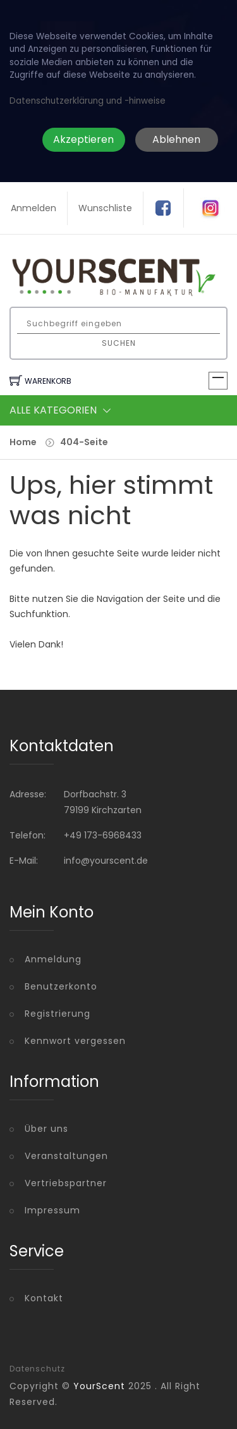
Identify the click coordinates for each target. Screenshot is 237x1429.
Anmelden (33, 208)
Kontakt (44, 1298)
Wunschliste (105, 208)
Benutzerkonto (61, 986)
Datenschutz (37, 1369)
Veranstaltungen (66, 1156)
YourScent (99, 1386)
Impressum (52, 1210)
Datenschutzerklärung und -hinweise (87, 101)
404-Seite (84, 442)
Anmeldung (53, 959)
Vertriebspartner (66, 1183)
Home (23, 442)
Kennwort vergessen (75, 1040)
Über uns (46, 1128)
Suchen (119, 343)
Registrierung (57, 1013)
